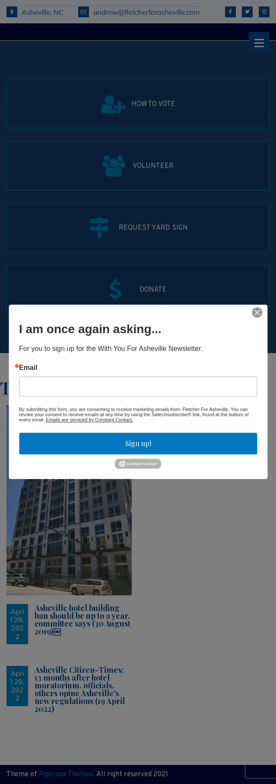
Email (28, 367)
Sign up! (138, 443)
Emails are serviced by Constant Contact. (89, 419)
